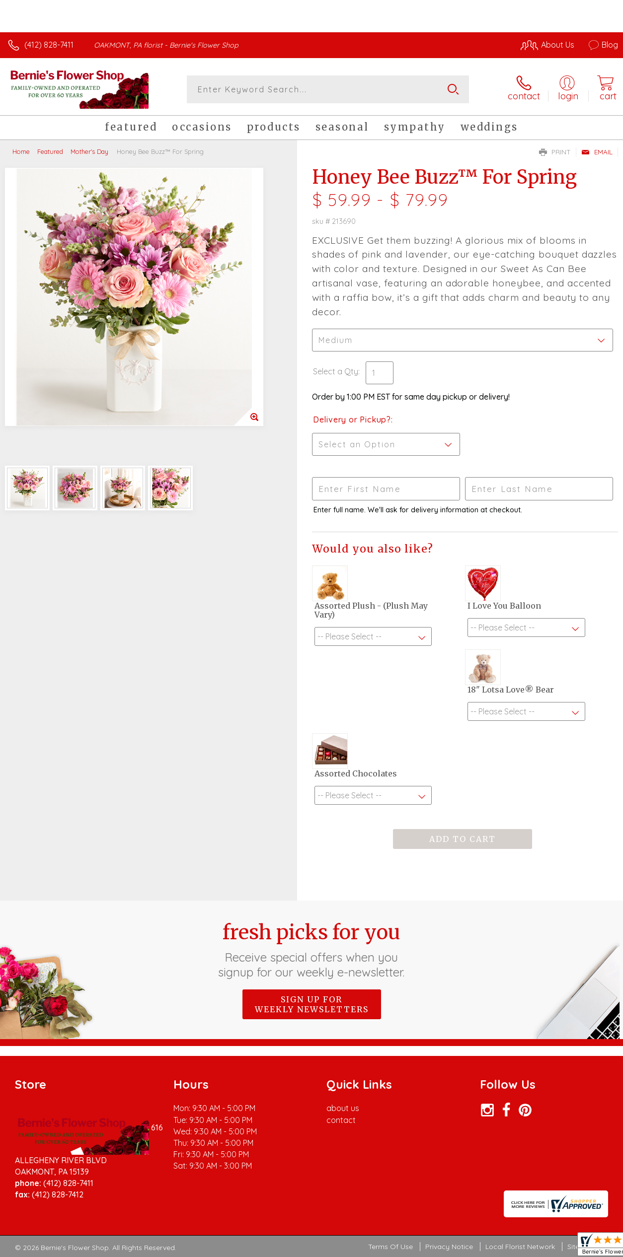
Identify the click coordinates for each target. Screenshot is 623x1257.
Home (21, 151)
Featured (50, 151)
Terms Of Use (390, 1246)
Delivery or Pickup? (352, 419)
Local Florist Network (520, 1246)
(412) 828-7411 (49, 45)
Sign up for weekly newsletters (312, 1004)
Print (555, 151)
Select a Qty (335, 371)
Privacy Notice (449, 1246)
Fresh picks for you (312, 949)
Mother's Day (89, 151)
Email (597, 151)
